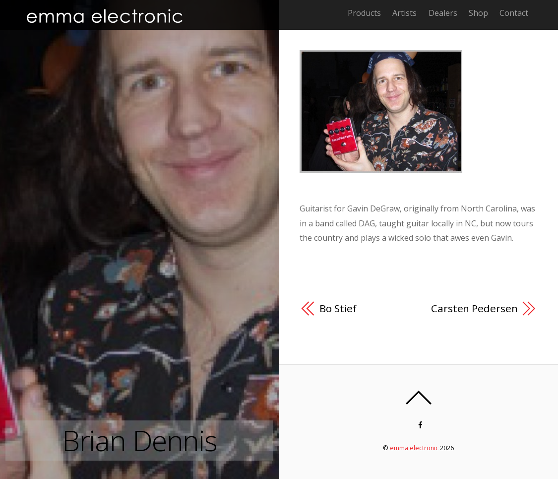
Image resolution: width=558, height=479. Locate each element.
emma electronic (414, 448)
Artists (404, 12)
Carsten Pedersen (474, 308)
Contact (513, 12)
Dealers (443, 12)
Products (364, 12)
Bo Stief (338, 308)
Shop (478, 12)
